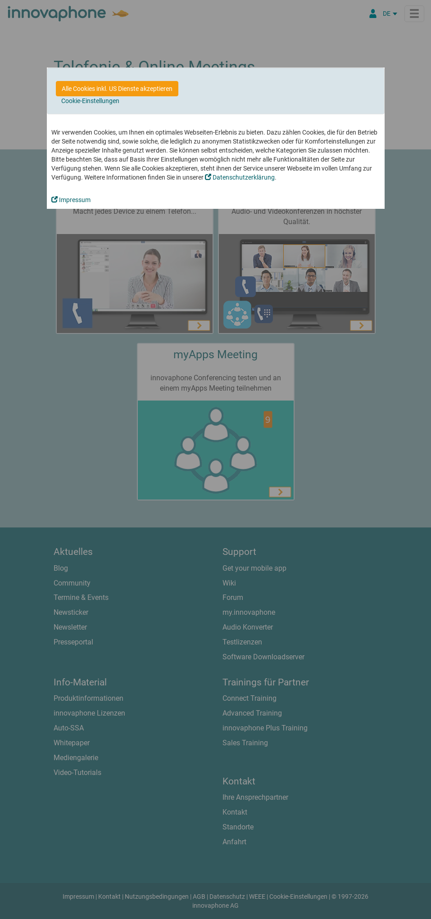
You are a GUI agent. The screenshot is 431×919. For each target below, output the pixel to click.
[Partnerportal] (372, 13)
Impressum (71, 199)
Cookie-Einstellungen (90, 100)
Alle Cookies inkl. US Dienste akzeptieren (117, 88)
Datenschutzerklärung (240, 177)
